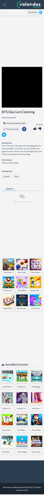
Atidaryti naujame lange (15, 125)
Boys (17, 178)
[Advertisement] (22, 43)
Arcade (7, 178)
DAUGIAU (32, 13)
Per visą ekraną (12, 131)
